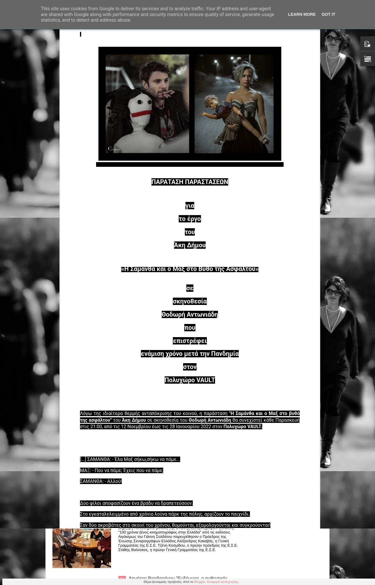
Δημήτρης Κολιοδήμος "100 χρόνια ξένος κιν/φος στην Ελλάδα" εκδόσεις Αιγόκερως (185, 514)
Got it (328, 14)
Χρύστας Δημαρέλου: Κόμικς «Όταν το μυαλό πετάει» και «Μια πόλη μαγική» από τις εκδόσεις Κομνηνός (184, 448)
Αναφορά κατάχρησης (222, 582)
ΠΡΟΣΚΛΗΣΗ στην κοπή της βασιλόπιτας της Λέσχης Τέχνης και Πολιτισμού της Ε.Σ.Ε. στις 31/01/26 (184, 315)
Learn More (302, 14)
